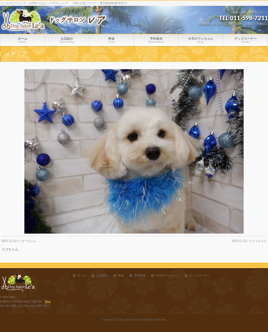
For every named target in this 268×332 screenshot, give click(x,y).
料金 (121, 275)
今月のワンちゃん (167, 275)
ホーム (81, 275)
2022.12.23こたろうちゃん (249, 241)
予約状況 (140, 275)
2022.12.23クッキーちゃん (19, 241)
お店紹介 (102, 275)
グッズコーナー (199, 275)
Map (48, 301)
